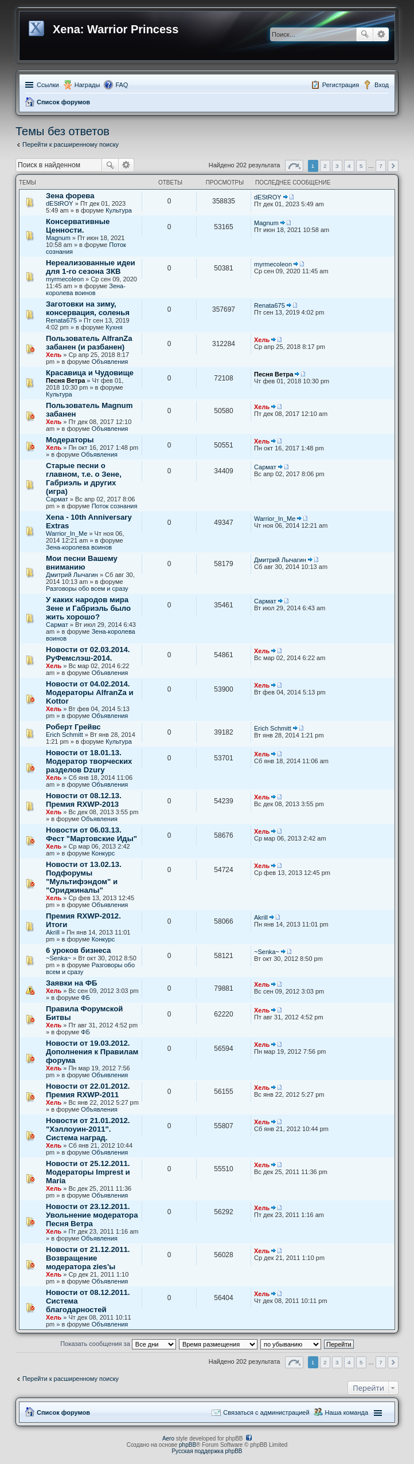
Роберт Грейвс (73, 727)
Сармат (57, 499)
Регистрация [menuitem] (340, 84)
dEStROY (59, 203)
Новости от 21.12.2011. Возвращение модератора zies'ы (88, 1258)
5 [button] (361, 166)
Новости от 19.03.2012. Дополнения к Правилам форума (92, 1052)
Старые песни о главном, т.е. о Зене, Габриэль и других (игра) (84, 478)
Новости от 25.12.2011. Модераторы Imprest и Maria (88, 1172)
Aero (168, 1438)
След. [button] (393, 166)
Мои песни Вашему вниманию (82, 562)
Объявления (110, 361)
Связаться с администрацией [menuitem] (266, 1412)
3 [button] (337, 166)
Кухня (114, 327)
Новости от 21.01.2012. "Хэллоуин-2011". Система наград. (88, 1129)
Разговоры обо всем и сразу (87, 588)
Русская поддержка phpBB (206, 1451)
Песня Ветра (65, 380)
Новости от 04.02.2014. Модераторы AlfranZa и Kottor (90, 692)
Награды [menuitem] (87, 84)
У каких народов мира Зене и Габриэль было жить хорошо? (88, 608)
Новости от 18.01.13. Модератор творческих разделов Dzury (89, 761)
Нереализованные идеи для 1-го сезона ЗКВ (90, 267)
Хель (53, 354)
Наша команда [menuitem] (346, 1412)
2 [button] (325, 166)
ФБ (85, 997)
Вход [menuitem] (381, 84)
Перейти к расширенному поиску (70, 144)
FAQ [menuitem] (121, 84)
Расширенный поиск (381, 34)
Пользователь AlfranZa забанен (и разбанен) (89, 342)
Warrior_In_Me (66, 533)
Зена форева (70, 195)
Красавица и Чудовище (90, 372)
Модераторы (70, 439)
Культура (119, 210)
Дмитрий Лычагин (72, 574)
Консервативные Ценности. (78, 225)
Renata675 (61, 320)
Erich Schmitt (64, 734)
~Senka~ (58, 958)
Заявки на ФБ (71, 983)
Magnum (58, 237)
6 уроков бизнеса (78, 950)
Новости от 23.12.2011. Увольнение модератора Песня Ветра (92, 1215)
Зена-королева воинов (86, 289)
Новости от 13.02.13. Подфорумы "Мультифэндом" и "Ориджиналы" (84, 877)
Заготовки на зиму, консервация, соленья (88, 308)
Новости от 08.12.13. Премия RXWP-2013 (84, 799)
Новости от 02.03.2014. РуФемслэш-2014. (88, 653)
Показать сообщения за (117, 1343)
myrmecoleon (65, 279)
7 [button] (380, 166)
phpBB (187, 1445)
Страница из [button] (294, 166)
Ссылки (48, 84)
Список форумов (63, 102)
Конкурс (103, 853)
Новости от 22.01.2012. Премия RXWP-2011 (88, 1090)
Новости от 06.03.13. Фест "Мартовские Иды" (91, 834)
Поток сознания (115, 506)
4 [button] (349, 166)
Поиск (364, 34)
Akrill (53, 932)
